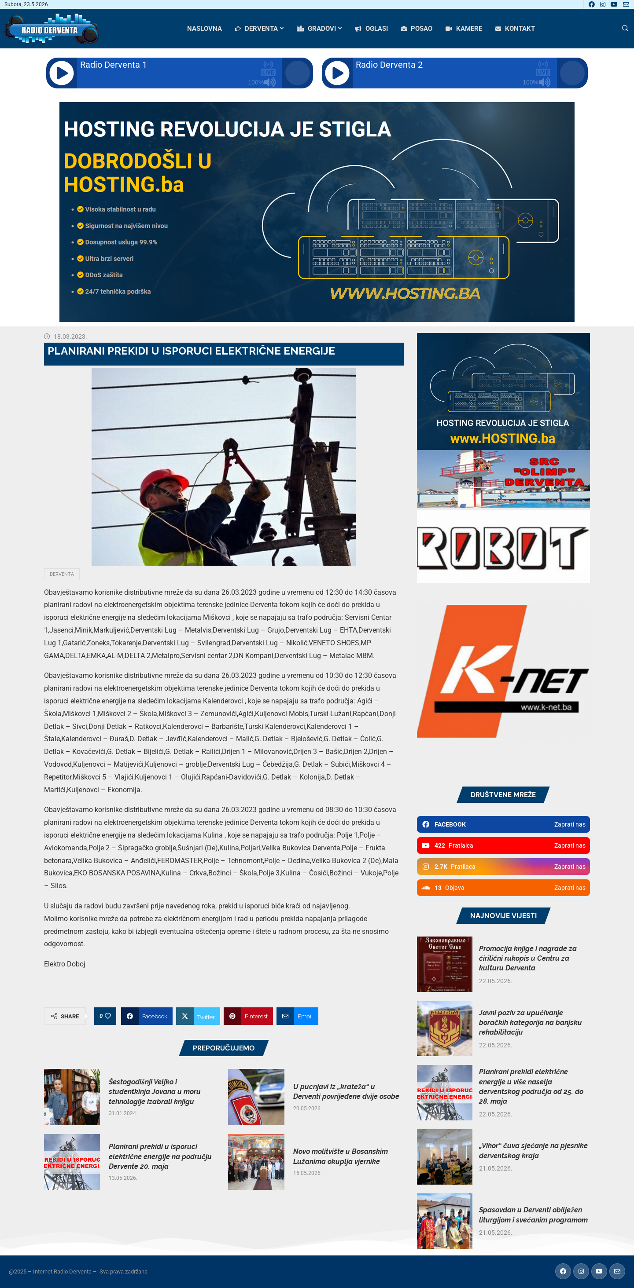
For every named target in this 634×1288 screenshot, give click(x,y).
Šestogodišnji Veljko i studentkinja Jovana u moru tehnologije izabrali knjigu (155, 1092)
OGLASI (371, 29)
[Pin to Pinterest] (248, 1016)
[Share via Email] (297, 1016)
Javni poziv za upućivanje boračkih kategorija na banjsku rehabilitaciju (530, 1023)
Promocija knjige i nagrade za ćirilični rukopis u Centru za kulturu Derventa (528, 958)
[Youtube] (614, 4)
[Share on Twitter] (198, 1016)
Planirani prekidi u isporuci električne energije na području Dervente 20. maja (160, 1156)
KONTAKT (515, 29)
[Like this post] (108, 1016)
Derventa (62, 574)
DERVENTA (256, 29)
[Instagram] (603, 4)
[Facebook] (591, 4)
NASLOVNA (204, 29)
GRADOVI (316, 29)
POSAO (416, 29)
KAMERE (464, 29)
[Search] (625, 28)
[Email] (626, 4)
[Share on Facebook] (147, 1016)
